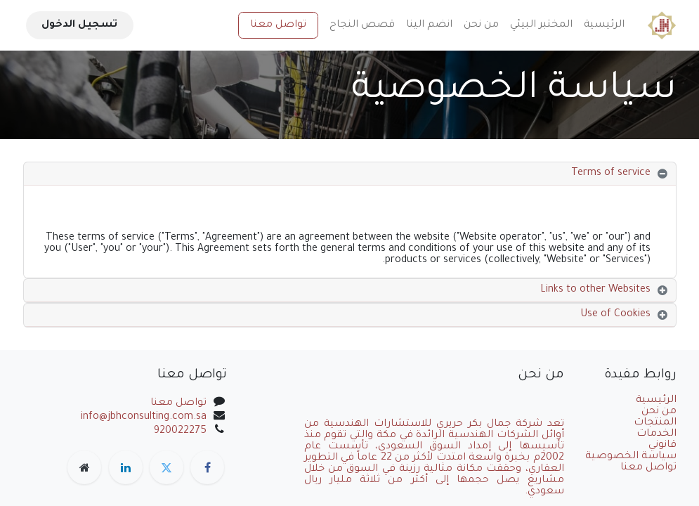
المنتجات (655, 423)
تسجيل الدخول (79, 25)
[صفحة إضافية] (84, 467)
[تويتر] (166, 467)
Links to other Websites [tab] (595, 290)
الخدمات (656, 434)
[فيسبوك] (207, 467)
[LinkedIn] (126, 467)
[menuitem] (604, 25)
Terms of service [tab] (611, 173)
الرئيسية (656, 400)
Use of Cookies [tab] (615, 314)
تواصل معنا (278, 25)
